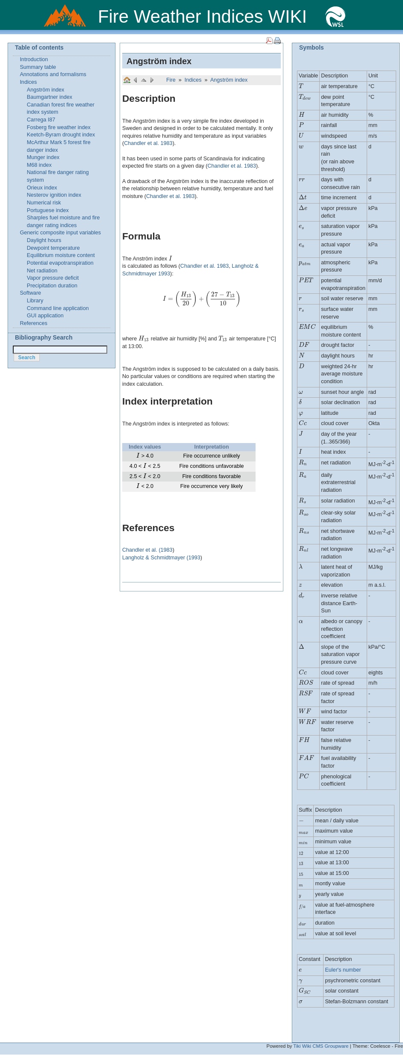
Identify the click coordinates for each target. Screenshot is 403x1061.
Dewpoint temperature (53, 248)
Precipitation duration (52, 286)
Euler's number (343, 970)
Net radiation (42, 271)
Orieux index (42, 188)
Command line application (58, 308)
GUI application (45, 316)
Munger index (43, 157)
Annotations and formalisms (53, 74)
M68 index (39, 165)
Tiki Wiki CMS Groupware (320, 1046)
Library (35, 301)
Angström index (158, 61)
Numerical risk (44, 203)
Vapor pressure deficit (53, 278)
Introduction (34, 59)
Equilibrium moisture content (61, 255)
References (33, 323)
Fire (171, 80)
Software (30, 293)
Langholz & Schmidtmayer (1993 (161, 558)
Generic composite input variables (60, 233)
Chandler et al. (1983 (147, 550)
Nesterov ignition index (54, 195)
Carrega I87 (41, 120)
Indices (194, 80)
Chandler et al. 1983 (148, 143)
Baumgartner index (49, 97)
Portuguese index (48, 210)
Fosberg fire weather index (59, 127)
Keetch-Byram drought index (61, 135)
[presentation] (170, 259)
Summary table (38, 67)
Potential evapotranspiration (60, 263)
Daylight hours (44, 240)
